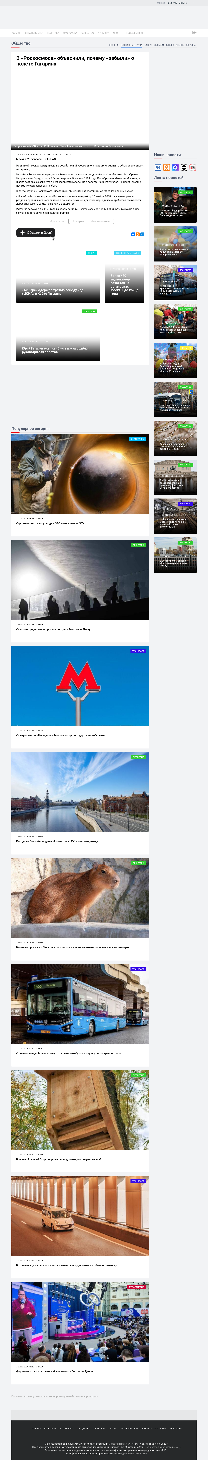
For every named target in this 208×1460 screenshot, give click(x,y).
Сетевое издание (118, 1443)
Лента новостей (33, 33)
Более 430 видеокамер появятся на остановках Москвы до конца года (124, 285)
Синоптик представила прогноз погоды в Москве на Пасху (53, 629)
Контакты (176, 1429)
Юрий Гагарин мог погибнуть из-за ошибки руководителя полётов (55, 350)
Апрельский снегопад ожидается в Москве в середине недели (172, 446)
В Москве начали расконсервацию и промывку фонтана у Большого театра (171, 484)
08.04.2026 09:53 (169, 281)
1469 (183, 400)
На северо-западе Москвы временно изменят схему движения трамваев (175, 407)
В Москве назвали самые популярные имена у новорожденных (174, 252)
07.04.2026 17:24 (169, 323)
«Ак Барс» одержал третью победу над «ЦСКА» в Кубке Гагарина (53, 292)
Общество (87, 33)
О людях (169, 45)
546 (182, 206)
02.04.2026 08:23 (25, 942)
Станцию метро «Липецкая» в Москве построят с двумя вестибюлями (60, 735)
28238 (39, 1260)
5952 (134, 269)
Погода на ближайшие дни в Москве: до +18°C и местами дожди (57, 841)
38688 (39, 942)
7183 (45, 341)
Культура (103, 33)
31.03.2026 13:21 (25, 518)
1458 (183, 323)
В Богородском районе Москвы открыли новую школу (173, 563)
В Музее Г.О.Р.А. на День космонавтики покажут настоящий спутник (173, 330)
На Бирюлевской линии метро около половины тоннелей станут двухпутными (173, 523)
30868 (39, 1154)
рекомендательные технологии (130, 1453)
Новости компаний (154, 1429)
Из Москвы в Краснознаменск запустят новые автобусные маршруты (174, 290)
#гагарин (78, 221)
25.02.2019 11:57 (53, 154)
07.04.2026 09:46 (169, 476)
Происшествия (134, 33)
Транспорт (138, 651)
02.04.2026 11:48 (25, 624)
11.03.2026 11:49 (25, 1048)
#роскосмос (57, 221)
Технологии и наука (131, 45)
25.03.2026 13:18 (25, 1260)
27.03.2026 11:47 (25, 730)
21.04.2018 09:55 (32, 283)
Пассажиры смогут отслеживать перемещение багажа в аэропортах (54, 1396)
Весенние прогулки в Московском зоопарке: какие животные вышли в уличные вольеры (72, 947)
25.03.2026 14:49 (25, 1154)
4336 (183, 556)
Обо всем (159, 45)
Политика (53, 33)
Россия (15, 33)
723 (182, 245)
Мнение (180, 45)
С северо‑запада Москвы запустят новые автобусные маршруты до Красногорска (68, 1053)
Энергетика (137, 439)
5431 (45, 283)
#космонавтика (100, 221)
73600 (39, 624)
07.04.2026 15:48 (169, 359)
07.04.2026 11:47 (169, 439)
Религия (148, 45)
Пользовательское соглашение (162, 1447)
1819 (183, 439)
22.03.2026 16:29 (25, 1366)
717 (182, 281)
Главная (36, 1429)
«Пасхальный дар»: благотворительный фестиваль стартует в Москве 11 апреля (172, 367)
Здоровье (190, 45)
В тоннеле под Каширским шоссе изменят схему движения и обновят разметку (66, 1265)
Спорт (117, 33)
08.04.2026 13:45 (169, 245)
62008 (39, 730)
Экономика (70, 33)
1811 (183, 476)
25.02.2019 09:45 (120, 269)
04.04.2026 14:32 (25, 836)
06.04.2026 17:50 (169, 556)
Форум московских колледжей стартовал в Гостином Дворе (54, 1371)
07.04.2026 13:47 (169, 400)
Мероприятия (136, 1287)
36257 (39, 1048)
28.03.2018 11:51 (32, 341)
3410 (183, 515)
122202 (40, 518)
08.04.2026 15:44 (169, 206)
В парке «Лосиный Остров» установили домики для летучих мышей (58, 1159)
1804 (183, 359)
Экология (114, 45)
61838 (39, 836)
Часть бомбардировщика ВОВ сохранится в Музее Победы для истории (174, 213)
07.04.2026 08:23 (169, 515)
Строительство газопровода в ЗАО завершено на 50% (50, 523)
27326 (39, 1366)
